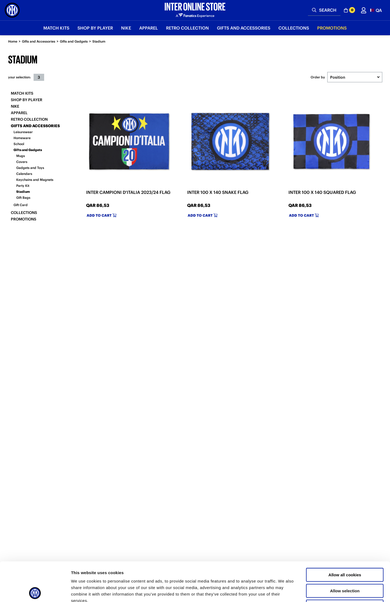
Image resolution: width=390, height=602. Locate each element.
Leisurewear (23, 132)
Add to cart (101, 215)
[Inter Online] (12, 10)
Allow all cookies (345, 535)
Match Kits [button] (56, 28)
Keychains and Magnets (34, 180)
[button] (376, 10)
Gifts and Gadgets (74, 41)
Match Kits (22, 93)
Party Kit (22, 186)
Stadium (98, 41)
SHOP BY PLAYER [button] (95, 28)
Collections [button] (293, 28)
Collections (24, 212)
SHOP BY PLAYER (26, 99)
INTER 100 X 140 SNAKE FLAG (217, 192)
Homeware (22, 138)
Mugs (20, 156)
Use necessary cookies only (345, 567)
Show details (284, 591)
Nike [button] (126, 28)
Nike (15, 106)
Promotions (23, 219)
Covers (21, 162)
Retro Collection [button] (187, 28)
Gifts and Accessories (38, 41)
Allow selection (344, 551)
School (19, 144)
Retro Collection (29, 119)
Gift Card (21, 205)
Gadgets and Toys (30, 168)
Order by (318, 77)
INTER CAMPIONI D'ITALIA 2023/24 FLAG (128, 192)
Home (12, 41)
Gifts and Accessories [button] (243, 28)
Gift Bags (23, 198)
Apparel (19, 112)
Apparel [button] (148, 28)
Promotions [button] (332, 28)
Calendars (24, 174)
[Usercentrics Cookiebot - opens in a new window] (35, 591)
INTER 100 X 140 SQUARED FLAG (322, 192)
